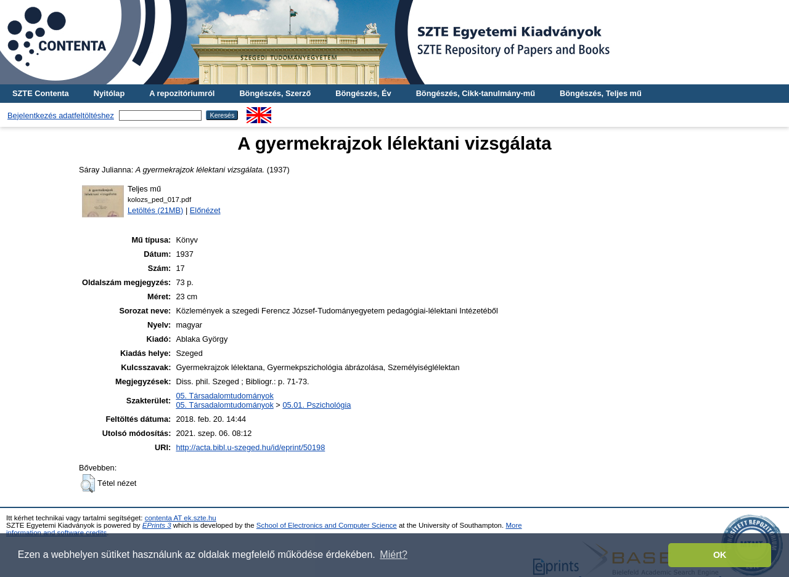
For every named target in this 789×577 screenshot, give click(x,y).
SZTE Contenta (40, 93)
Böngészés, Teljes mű (601, 93)
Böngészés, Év (363, 93)
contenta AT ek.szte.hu (180, 518)
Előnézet (205, 210)
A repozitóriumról (182, 93)
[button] (88, 483)
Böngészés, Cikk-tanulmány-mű (475, 93)
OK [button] (720, 555)
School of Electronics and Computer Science (326, 525)
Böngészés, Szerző (275, 93)
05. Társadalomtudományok (224, 395)
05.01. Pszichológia (316, 405)
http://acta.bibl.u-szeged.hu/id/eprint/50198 (250, 447)
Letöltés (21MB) (155, 210)
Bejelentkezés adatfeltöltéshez (60, 115)
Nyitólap (109, 93)
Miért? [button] (393, 554)
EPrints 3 (156, 525)
